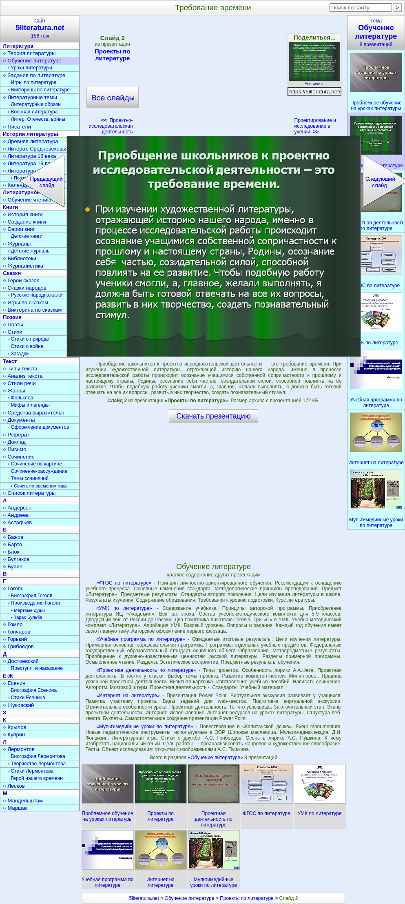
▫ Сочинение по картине (35, 464)
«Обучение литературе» (216, 757)
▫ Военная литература (33, 112)
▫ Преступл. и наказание (35, 668)
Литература (18, 46)
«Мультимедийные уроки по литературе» (144, 726)
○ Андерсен (17, 508)
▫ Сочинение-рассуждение (37, 471)
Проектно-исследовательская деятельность (111, 126)
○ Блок (11, 552)
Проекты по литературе (112, 55)
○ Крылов (14, 727)
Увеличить (314, 81)
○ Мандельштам (23, 801)
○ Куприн (14, 734)
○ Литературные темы (30, 97)
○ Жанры (14, 391)
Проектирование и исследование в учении (315, 126)
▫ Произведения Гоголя (34, 603)
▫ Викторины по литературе (39, 90)
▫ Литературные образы (35, 104)
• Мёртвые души (28, 610)
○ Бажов (13, 537)
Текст (10, 361)
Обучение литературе (190, 898)
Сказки (12, 273)
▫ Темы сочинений (28, 478)
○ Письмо (15, 449)
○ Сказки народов (24, 288)
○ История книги (23, 214)
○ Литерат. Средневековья (35, 149)
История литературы (30, 134)
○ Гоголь (13, 588)
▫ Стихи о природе (28, 339)
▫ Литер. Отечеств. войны (36, 119)
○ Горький (15, 639)
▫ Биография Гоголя (30, 595)
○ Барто (12, 544)
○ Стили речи (19, 383)
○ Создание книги (24, 222)
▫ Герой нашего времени (35, 778)
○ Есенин (14, 683)
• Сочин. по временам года (39, 485)
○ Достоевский (21, 661)
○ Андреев (16, 515)
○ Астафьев (17, 522)
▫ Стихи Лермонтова (30, 771)
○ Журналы (17, 244)
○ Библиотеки (19, 258)
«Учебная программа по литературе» (140, 639)
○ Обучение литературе (32, 61)
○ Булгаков (16, 559)
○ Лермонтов (19, 749)
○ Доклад (14, 442)
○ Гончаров (16, 632)
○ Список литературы (29, 493)
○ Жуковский (18, 705)
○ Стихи (12, 332)
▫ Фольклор (20, 398)
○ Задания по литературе (34, 75)
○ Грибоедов (18, 646)
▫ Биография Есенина (32, 690)
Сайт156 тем (40, 28)
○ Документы (19, 420)
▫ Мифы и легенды (29, 405)
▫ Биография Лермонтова (36, 756)
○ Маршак (15, 808)
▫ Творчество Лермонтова (37, 764)
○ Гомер (12, 624)
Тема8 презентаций (376, 32)
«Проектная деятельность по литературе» (146, 670)
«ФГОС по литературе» (123, 583)
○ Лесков (14, 786)
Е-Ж (8, 676)
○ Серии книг (19, 229)
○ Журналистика (23, 266)
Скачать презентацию (214, 416)
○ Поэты (13, 324)
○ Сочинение (19, 457)
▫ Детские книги (25, 236)
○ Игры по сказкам (25, 302)
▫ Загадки (18, 354)
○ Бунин (12, 566)
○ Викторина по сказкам (32, 310)
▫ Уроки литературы (30, 68)
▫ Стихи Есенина (26, 697)
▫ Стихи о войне (25, 346)
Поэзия (12, 317)
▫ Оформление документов (38, 427)
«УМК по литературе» (124, 608)
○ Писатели (17, 127)
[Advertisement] (213, 77)
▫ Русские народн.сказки (35, 295)
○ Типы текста (20, 369)
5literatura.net (144, 898)
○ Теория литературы (29, 53)
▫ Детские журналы (29, 251)
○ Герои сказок (21, 280)
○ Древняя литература (30, 141)
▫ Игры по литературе (32, 82)
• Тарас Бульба (26, 617)
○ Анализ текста (22, 376)
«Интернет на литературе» (128, 695)
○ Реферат (16, 435)
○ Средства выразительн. (34, 413)
